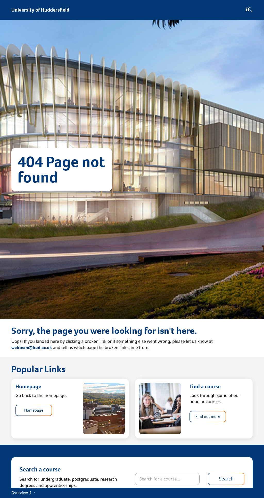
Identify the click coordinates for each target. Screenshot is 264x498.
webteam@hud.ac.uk (31, 348)
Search (226, 478)
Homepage (33, 410)
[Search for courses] (167, 479)
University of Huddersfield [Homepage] (40, 9)
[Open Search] (249, 10)
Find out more (207, 416)
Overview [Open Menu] (23, 492)
